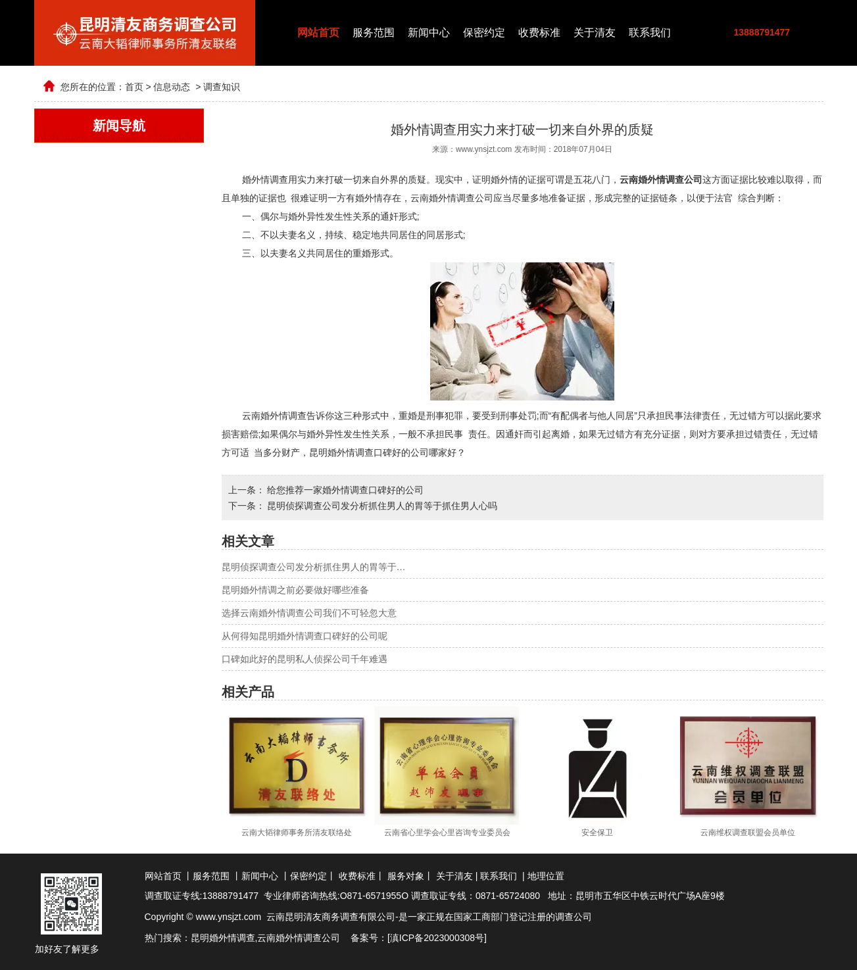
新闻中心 (429, 32)
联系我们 (650, 32)
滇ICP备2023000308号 (437, 938)
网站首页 (318, 32)
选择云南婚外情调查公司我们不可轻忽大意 (309, 613)
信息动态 (171, 87)
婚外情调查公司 (308, 938)
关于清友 (595, 32)
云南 (266, 938)
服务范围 (374, 32)
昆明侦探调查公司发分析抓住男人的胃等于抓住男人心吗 (381, 505)
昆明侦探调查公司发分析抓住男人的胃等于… (314, 567)
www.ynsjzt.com (484, 149)
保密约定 (484, 32)
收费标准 (539, 32)
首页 (134, 87)
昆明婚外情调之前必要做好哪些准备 (295, 590)
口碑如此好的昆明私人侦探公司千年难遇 (304, 659)
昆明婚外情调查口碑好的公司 (369, 452)
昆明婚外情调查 (223, 938)
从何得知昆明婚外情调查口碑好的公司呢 (304, 636)
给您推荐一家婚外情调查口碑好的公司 (344, 490)
